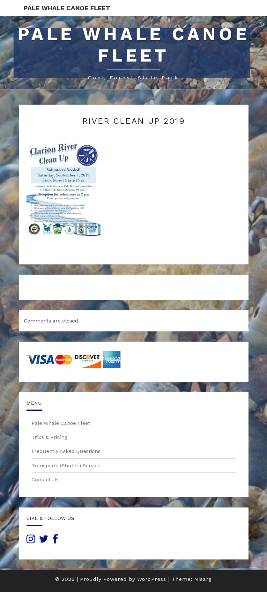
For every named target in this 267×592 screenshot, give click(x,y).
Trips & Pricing (49, 437)
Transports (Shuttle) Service (66, 466)
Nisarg (203, 579)
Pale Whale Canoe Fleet (67, 8)
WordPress (151, 579)
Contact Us (45, 480)
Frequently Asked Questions (66, 451)
